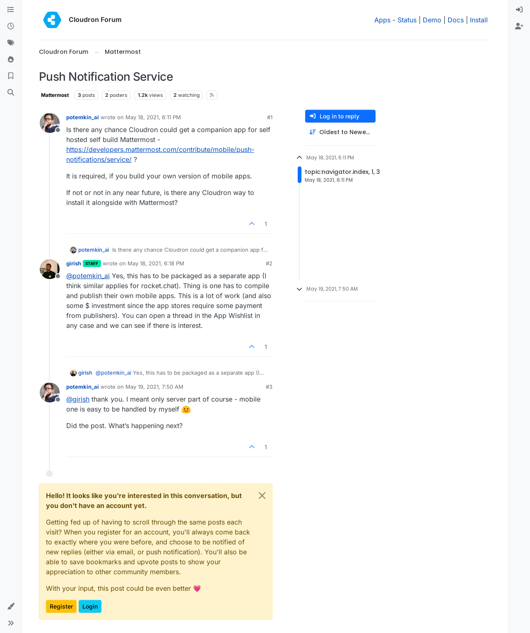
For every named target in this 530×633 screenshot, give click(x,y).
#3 (269, 386)
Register (61, 606)
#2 (269, 263)
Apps (382, 20)
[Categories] (10, 10)
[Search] (10, 92)
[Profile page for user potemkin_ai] (50, 123)
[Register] (519, 26)
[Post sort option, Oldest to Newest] (340, 132)
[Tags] (10, 43)
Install (479, 20)
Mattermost (55, 95)
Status (407, 20)
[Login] (519, 10)
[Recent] (10, 26)
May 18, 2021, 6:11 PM (153, 117)
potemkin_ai (82, 117)
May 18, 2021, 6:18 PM (156, 263)
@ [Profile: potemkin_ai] (88, 276)
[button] (10, 606)
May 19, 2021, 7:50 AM (154, 386)
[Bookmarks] (10, 76)
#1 (269, 117)
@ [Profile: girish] (77, 399)
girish (73, 263)
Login (90, 606)
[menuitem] (519, 10)
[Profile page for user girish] (50, 269)
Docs (456, 20)
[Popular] (10, 59)
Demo (432, 20)
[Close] (262, 495)
